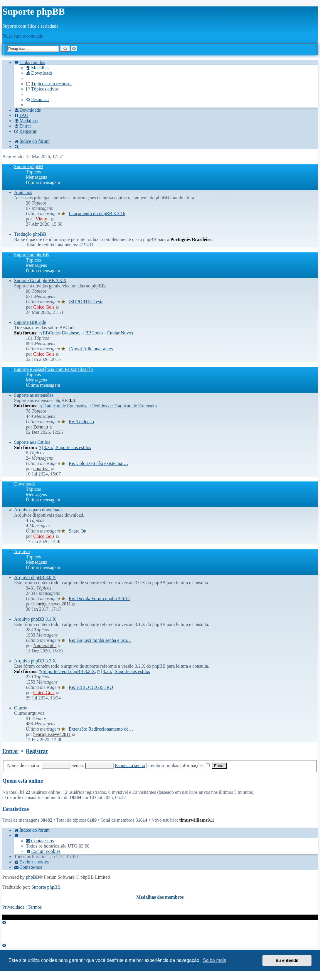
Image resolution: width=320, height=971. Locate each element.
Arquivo (22, 551)
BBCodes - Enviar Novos (107, 332)
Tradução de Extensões (62, 405)
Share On (77, 530)
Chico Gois (43, 306)
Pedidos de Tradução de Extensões (122, 405)
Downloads (25, 483)
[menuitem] (37, 67)
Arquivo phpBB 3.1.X (35, 619)
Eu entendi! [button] (287, 960)
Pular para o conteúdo (22, 36)
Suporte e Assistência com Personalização (53, 369)
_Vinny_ (41, 218)
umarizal (41, 468)
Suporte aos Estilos (32, 442)
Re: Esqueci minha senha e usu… (100, 640)
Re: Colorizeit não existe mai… (98, 463)
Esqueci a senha (130, 765)
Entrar (10, 751)
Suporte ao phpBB (31, 254)
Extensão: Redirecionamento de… (101, 728)
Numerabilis (44, 645)
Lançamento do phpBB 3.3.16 (97, 213)
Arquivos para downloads (38, 509)
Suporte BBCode (30, 322)
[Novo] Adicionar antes (91, 348)
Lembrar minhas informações (179, 765)
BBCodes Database (59, 332)
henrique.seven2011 (52, 603)
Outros (20, 707)
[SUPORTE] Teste (86, 301)
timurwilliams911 (196, 820)
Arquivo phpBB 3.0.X (35, 577)
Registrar (37, 751)
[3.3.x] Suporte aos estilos (64, 447)
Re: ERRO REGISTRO (91, 687)
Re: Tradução (81, 421)
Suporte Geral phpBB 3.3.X (40, 280)
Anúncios (23, 192)
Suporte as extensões (33, 395)
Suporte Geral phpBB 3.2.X (67, 671)
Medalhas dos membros (160, 897)
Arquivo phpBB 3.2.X (35, 660)
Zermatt (40, 426)
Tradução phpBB (30, 234)
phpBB (32, 877)
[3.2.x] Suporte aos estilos (123, 671)
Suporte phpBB (28, 166)
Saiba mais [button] (214, 960)
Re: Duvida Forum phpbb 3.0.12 (99, 598)
